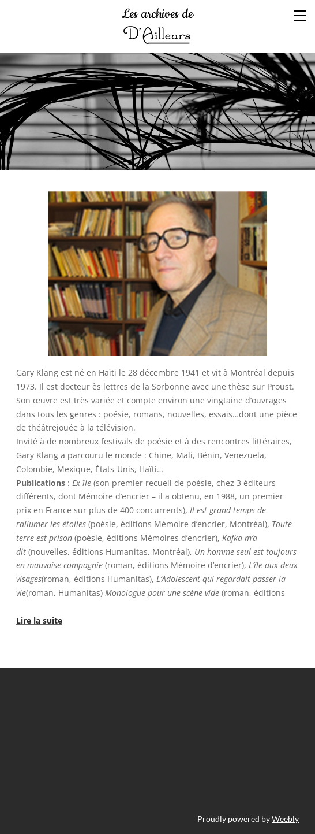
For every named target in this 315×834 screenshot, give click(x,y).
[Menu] (300, 14)
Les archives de (157, 26)
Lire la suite (39, 620)
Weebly (285, 819)
